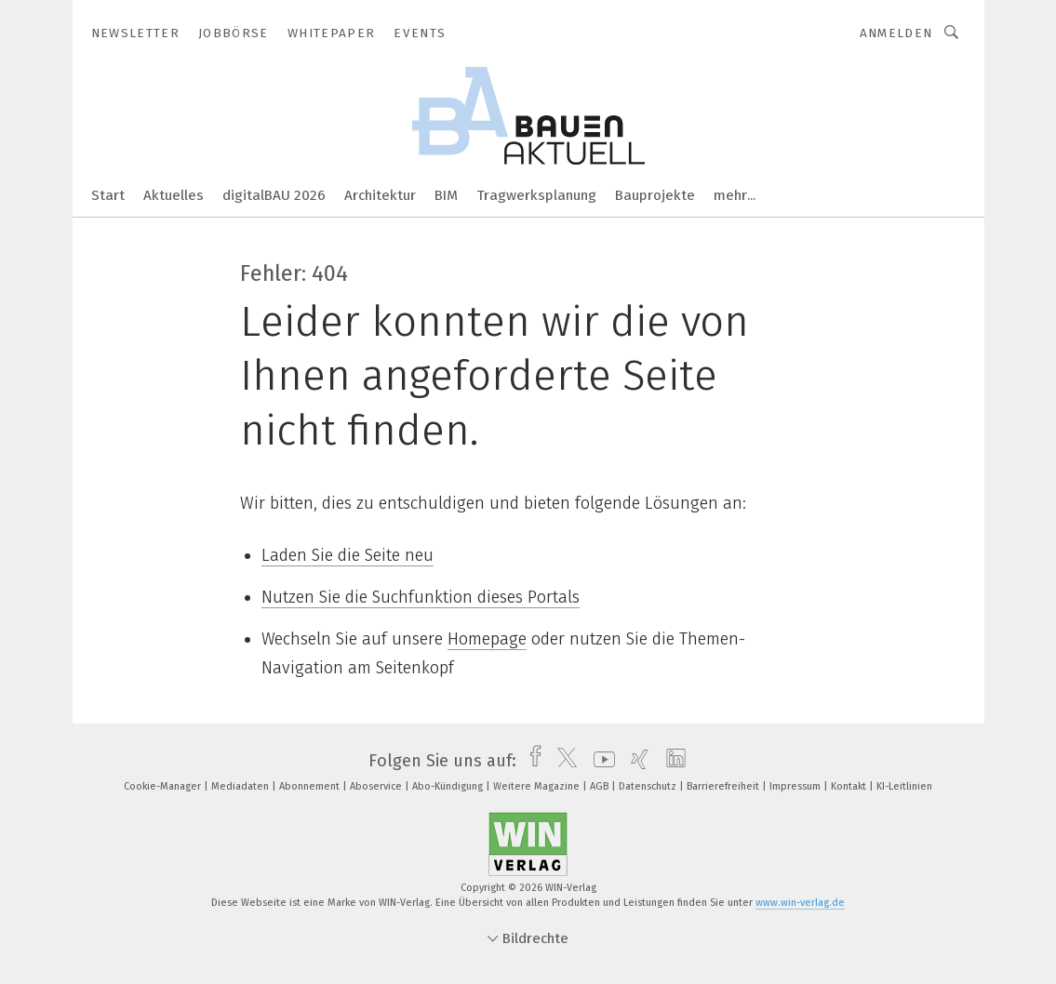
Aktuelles (173, 195)
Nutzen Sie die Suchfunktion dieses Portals (420, 597)
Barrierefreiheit (724, 786)
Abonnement (310, 786)
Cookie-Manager (164, 786)
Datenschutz (649, 786)
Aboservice (377, 786)
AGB (600, 786)
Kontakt (850, 786)
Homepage (487, 639)
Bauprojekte (655, 195)
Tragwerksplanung (536, 195)
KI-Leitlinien (904, 786)
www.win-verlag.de (800, 903)
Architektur (380, 195)
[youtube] (599, 761)
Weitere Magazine (537, 786)
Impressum (796, 786)
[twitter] (562, 761)
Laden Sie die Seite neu (347, 555)
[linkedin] (671, 761)
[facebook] (531, 761)
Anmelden (896, 33)
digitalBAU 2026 (274, 195)
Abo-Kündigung (449, 786)
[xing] (635, 761)
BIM (446, 195)
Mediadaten (241, 786)
